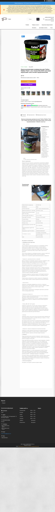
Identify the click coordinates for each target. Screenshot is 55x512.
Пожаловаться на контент (22, 446)
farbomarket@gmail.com (6, 433)
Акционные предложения (47, 24)
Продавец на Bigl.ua (27, 445)
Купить (28, 81)
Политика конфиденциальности (33, 446)
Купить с (28, 84)
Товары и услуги (35, 24)
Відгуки (3, 402)
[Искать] (38, 19)
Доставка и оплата (43, 27)
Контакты (34, 27)
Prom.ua (32, 444)
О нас (51, 27)
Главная (27, 24)
